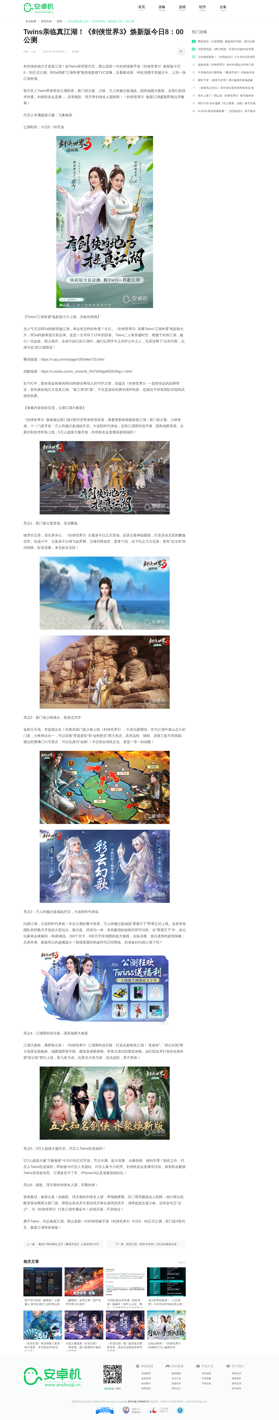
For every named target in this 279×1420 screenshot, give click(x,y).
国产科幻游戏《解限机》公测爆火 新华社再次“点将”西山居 (42, 1302)
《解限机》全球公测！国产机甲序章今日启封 (83, 1302)
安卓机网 (30, 21)
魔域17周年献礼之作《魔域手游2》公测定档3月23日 (68, 1245)
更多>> (182, 1262)
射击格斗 (146, 1383)
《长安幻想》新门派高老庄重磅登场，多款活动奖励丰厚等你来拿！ (124, 1345)
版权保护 (236, 1378)
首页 (141, 7)
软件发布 (236, 1388)
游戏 (182, 7)
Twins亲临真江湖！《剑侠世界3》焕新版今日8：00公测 (100, 21)
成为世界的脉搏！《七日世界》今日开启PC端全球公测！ (166, 1302)
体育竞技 (146, 1388)
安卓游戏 (206, 1373)
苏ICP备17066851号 (138, 1401)
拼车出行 (176, 1388)
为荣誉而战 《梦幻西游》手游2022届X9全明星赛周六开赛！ (226, 50)
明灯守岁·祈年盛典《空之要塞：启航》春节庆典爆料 (227, 104)
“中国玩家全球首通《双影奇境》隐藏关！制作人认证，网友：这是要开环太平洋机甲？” (125, 1302)
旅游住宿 (176, 1383)
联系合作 (236, 1373)
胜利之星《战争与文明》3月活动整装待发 (151, 1244)
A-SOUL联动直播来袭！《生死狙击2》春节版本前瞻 (227, 112)
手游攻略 (206, 1378)
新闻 (59, 21)
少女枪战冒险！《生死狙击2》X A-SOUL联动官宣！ (226, 58)
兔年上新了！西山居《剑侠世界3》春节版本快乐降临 (226, 96)
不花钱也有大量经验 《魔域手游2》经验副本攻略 (226, 73)
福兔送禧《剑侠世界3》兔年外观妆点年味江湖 (226, 64)
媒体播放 (176, 1373)
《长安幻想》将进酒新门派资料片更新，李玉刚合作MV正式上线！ (42, 1345)
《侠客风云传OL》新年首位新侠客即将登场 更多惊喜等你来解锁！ (226, 89)
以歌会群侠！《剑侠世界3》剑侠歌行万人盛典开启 (165, 1345)
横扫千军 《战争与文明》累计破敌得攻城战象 (225, 80)
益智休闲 (146, 1378)
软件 (202, 7)
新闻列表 (46, 21)
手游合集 (206, 1383)
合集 (223, 7)
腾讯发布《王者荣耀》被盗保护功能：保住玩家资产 (226, 42)
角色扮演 (146, 1373)
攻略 (161, 7)
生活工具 (176, 1378)
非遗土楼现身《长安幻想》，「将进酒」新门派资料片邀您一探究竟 (83, 1345)
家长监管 (236, 1383)
